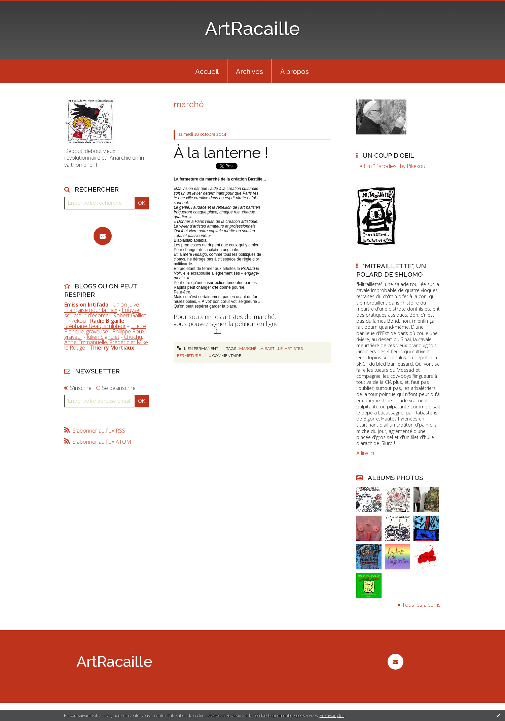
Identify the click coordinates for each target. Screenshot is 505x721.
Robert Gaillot (129, 315)
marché (247, 348)
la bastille (270, 348)
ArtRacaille (252, 28)
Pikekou (76, 320)
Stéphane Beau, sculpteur (95, 326)
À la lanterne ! (221, 153)
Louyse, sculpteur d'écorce (102, 312)
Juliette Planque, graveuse (105, 328)
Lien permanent (197, 348)
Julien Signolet (103, 337)
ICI (217, 331)
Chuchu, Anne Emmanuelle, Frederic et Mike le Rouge (106, 342)
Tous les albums (421, 604)
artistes (294, 348)
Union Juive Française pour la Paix (101, 307)
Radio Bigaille (107, 320)
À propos (294, 72)
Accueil (207, 72)
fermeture (189, 355)
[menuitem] (207, 71)
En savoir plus (332, 715)
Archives (249, 72)
